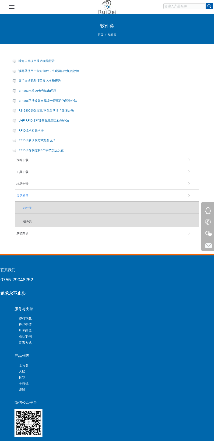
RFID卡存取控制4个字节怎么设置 (41, 150)
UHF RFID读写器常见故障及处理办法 (43, 120)
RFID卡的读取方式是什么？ (37, 140)
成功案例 (25, 337)
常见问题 (25, 330)
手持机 (23, 383)
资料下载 (25, 318)
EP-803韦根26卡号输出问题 (37, 90)
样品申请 (25, 324)
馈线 (22, 389)
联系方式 (25, 343)
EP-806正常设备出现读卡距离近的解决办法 (47, 100)
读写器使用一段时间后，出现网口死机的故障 (48, 71)
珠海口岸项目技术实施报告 (36, 61)
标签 (22, 377)
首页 (100, 34)
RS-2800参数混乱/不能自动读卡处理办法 (46, 110)
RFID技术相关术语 (31, 130)
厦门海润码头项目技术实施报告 (39, 80)
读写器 (23, 365)
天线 (22, 371)
